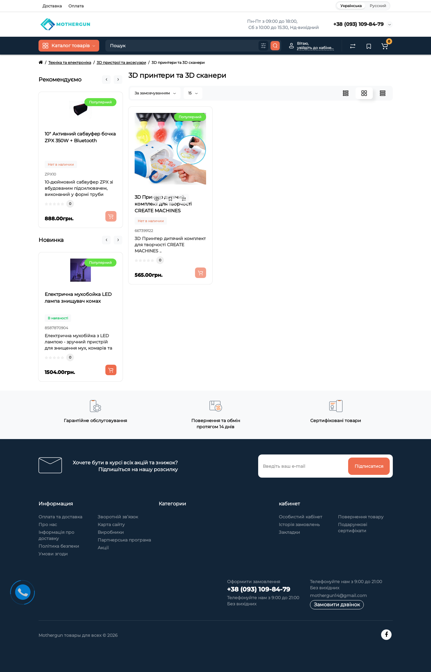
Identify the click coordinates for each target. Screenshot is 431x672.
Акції (103, 547)
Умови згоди (53, 554)
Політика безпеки (59, 546)
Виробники (111, 532)
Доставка (52, 5)
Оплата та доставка (60, 517)
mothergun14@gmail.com (338, 595)
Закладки (289, 532)
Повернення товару (361, 517)
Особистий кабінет (300, 517)
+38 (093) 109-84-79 (358, 24)
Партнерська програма (124, 540)
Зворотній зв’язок (118, 517)
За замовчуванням (155, 93)
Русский (378, 5)
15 (193, 93)
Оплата (76, 5)
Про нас (48, 524)
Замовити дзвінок (337, 605)
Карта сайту (111, 524)
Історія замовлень (299, 524)
